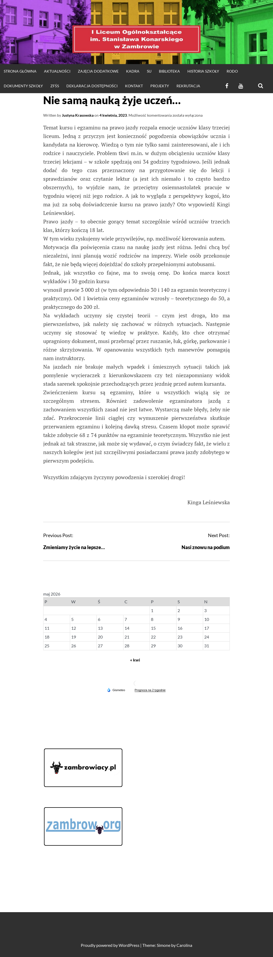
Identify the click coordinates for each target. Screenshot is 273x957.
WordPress (129, 945)
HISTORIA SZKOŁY (203, 71)
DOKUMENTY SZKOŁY (23, 86)
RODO (232, 71)
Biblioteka (169, 71)
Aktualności (57, 71)
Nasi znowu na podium (206, 547)
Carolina (184, 945)
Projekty (159, 86)
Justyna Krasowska (78, 115)
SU (149, 71)
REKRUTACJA (188, 86)
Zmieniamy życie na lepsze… (74, 547)
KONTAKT (134, 86)
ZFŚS (54, 86)
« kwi (135, 659)
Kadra (132, 71)
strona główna (20, 71)
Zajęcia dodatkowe (98, 71)
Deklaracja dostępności (92, 86)
